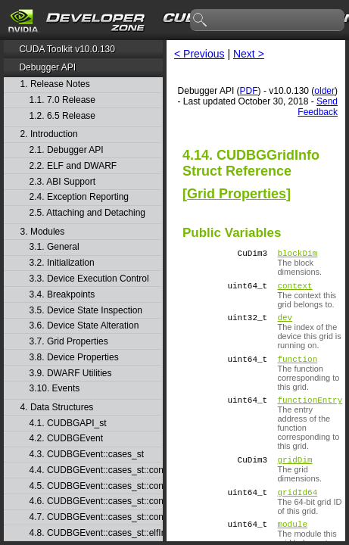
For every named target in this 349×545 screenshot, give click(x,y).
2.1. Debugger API (67, 150)
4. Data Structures (57, 408)
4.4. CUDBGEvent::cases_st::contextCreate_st (95, 470)
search (200, 20)
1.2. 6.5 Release (62, 116)
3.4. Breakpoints (62, 295)
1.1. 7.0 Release (62, 100)
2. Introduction (49, 134)
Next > (248, 54)
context (294, 289)
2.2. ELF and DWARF (73, 166)
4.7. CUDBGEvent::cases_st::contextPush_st (95, 517)
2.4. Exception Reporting (79, 197)
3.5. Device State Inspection (86, 311)
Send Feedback (318, 106)
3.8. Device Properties (74, 358)
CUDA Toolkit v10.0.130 (67, 49)
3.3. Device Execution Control (89, 279)
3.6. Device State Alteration (84, 326)
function (297, 367)
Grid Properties (236, 193)
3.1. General (54, 247)
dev (284, 323)
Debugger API (47, 67)
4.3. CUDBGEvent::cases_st (87, 454)
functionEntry (309, 410)
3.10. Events (55, 389)
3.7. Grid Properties (69, 342)
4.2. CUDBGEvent (66, 439)
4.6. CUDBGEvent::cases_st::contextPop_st (95, 501)
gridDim (294, 472)
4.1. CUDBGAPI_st (68, 423)
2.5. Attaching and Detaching (87, 213)
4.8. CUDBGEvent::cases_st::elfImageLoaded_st (95, 533)
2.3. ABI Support (62, 182)
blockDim (297, 254)
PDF (249, 91)
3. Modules (42, 232)
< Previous (199, 54)
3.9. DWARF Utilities (71, 373)
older (324, 91)
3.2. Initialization (62, 263)
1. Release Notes (55, 84)
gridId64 (297, 507)
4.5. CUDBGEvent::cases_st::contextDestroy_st (95, 486)
